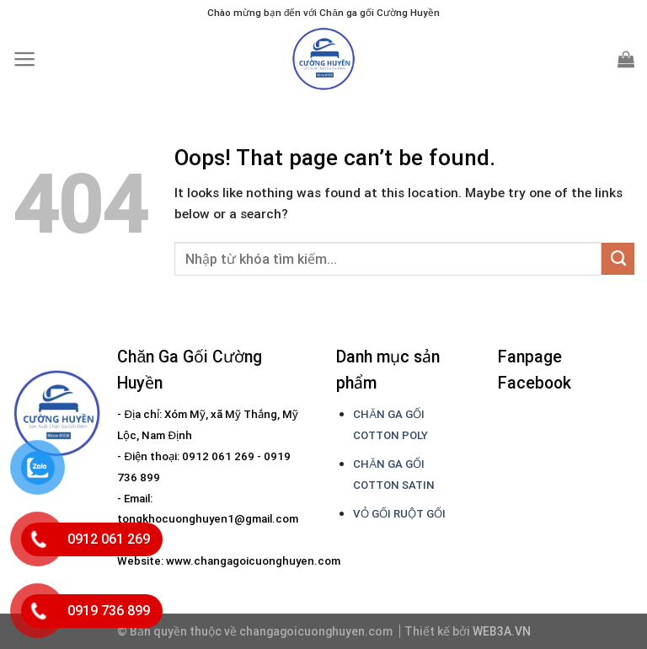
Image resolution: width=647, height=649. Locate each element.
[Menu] (25, 59)
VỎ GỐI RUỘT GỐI (399, 513)
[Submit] (618, 259)
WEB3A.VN (502, 631)
